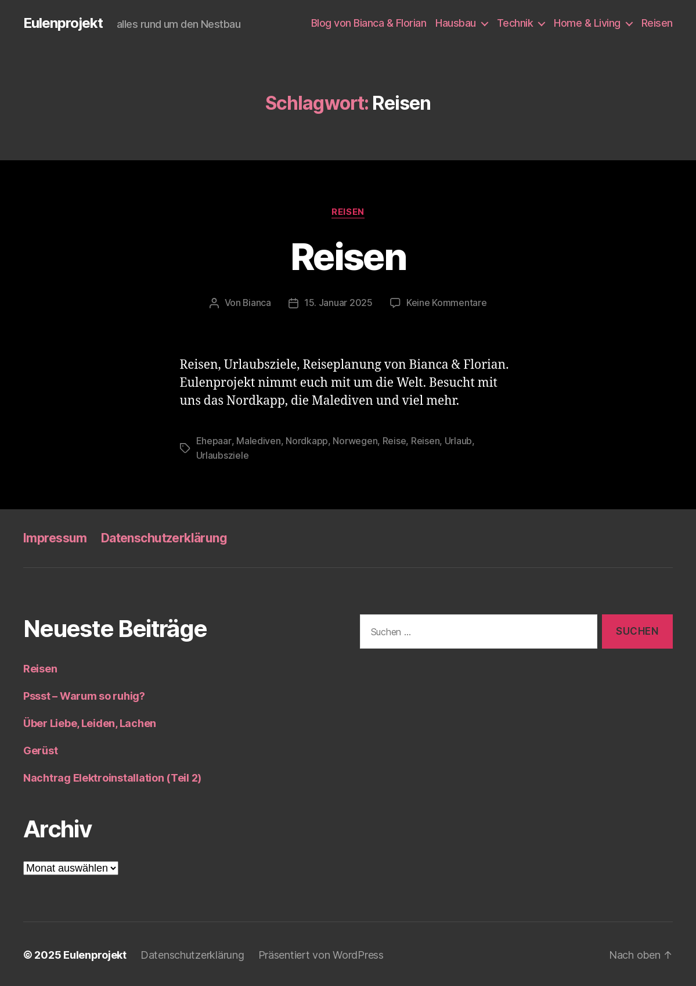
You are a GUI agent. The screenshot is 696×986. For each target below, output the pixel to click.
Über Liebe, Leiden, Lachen (89, 721)
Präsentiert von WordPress (321, 953)
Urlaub (457, 440)
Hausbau (455, 23)
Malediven (258, 440)
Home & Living (587, 23)
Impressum (55, 536)
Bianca (257, 302)
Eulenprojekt (63, 23)
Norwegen (354, 440)
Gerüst (40, 749)
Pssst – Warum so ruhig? (84, 694)
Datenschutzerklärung (164, 536)
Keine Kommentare (446, 302)
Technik (515, 23)
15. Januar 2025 (338, 302)
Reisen (657, 23)
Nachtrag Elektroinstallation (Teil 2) (112, 776)
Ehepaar (213, 440)
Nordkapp (306, 440)
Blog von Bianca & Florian (369, 23)
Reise (394, 440)
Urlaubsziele (222, 454)
